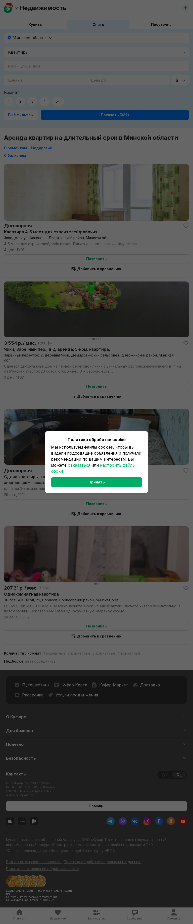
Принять (96, 482)
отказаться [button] (79, 465)
